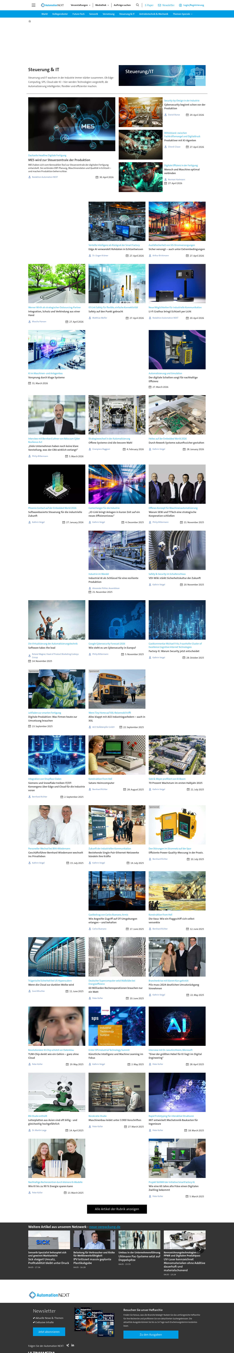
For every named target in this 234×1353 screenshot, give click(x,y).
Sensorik (93, 13)
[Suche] (137, 5)
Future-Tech (79, 13)
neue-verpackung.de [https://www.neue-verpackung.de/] (104, 1227)
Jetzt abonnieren (49, 1332)
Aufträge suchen (122, 5)
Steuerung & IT (127, 13)
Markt (45, 13)
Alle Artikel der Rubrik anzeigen (117, 1209)
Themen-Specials (181, 13)
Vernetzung (109, 13)
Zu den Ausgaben (151, 1334)
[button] (200, 1249)
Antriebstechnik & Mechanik (153, 13)
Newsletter (168, 5)
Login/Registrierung (193, 5)
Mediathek (100, 5)
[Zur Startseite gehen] (52, 5)
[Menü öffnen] (33, 5)
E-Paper (149, 5)
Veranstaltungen (79, 5)
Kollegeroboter (60, 13)
